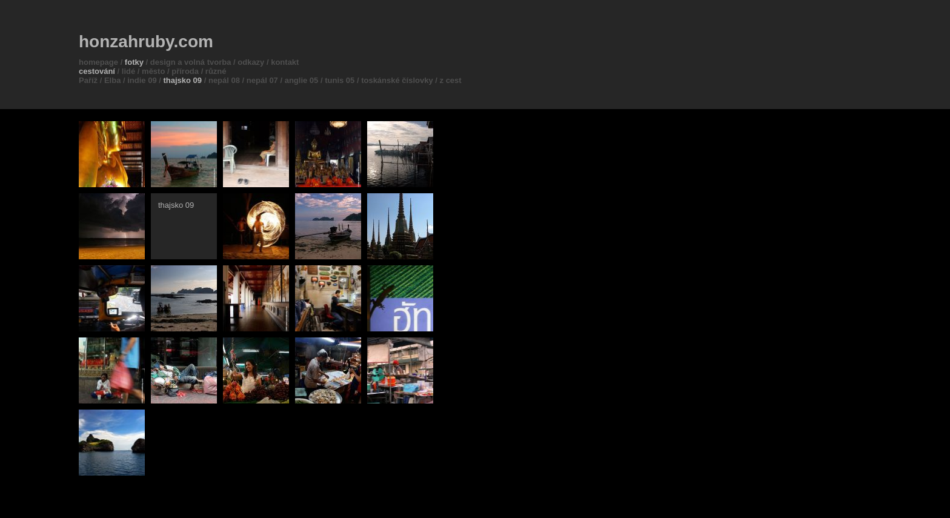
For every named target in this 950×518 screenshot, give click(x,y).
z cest (451, 80)
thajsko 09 (183, 80)
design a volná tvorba (190, 62)
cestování (97, 71)
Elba (112, 80)
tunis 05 (339, 80)
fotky (134, 62)
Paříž (88, 80)
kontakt (285, 62)
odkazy (251, 62)
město (153, 71)
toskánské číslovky (397, 80)
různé (216, 71)
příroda (185, 71)
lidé (128, 71)
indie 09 (141, 80)
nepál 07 (262, 80)
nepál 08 (224, 80)
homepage (98, 62)
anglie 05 (302, 80)
